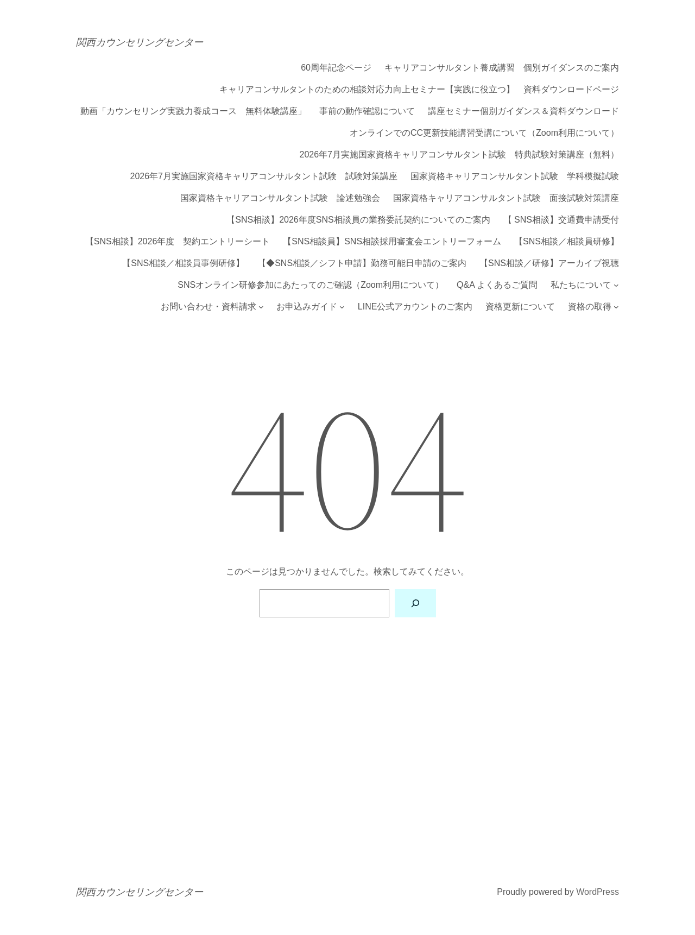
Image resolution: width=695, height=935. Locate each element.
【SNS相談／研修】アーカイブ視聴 (549, 263)
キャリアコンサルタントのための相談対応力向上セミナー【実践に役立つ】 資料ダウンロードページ (419, 89)
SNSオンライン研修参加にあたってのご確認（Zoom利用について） (311, 285)
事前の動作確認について (367, 111)
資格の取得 (589, 306)
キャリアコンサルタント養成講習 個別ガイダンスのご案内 (501, 68)
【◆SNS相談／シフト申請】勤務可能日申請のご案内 (361, 263)
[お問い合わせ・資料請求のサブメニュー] (261, 306)
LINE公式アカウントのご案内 (415, 306)
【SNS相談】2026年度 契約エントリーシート (177, 241)
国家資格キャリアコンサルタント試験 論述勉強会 (280, 198)
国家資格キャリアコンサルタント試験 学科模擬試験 (514, 176)
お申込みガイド (306, 306)
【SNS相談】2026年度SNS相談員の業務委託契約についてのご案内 (358, 220)
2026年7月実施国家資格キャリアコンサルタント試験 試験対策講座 (264, 176)
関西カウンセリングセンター (139, 42)
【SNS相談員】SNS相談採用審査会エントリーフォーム (392, 241)
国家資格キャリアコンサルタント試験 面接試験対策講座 (506, 198)
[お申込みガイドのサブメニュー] (342, 306)
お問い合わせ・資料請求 (208, 306)
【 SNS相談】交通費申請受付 (561, 220)
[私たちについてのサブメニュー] (616, 285)
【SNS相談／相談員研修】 (566, 241)
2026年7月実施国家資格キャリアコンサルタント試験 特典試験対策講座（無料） (460, 154)
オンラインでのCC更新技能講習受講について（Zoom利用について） (484, 133)
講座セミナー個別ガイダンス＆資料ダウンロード (523, 111)
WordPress (597, 891)
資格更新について (520, 306)
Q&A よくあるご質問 (497, 285)
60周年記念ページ (336, 68)
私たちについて (581, 285)
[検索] (415, 603)
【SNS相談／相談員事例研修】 (183, 263)
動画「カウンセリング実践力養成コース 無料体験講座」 (193, 111)
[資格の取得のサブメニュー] (616, 306)
